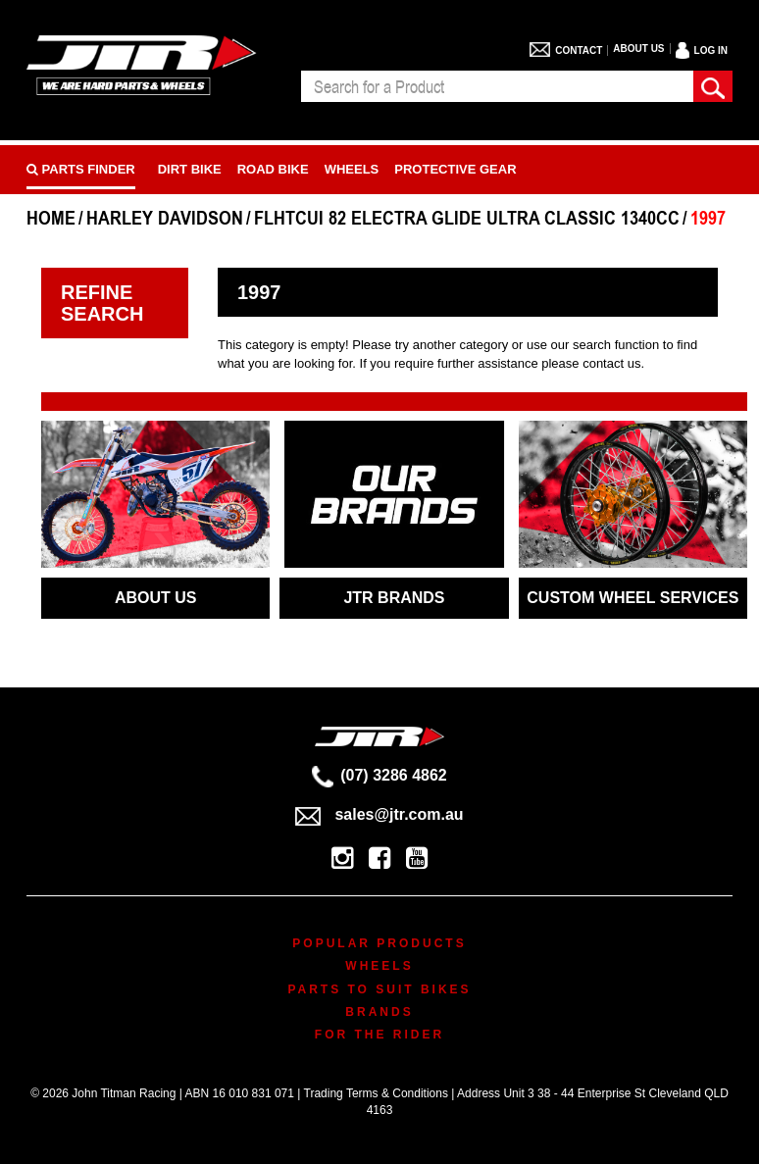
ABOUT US (156, 597)
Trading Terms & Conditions (376, 1093)
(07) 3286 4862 (379, 775)
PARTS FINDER (80, 169)
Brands (379, 1012)
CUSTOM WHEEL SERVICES (632, 597)
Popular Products (379, 943)
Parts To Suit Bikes (379, 989)
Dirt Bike (190, 169)
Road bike (273, 169)
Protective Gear (455, 169)
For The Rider (379, 1034)
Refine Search (102, 303)
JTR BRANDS (393, 597)
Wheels (352, 169)
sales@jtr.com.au (379, 814)
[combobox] (497, 86)
